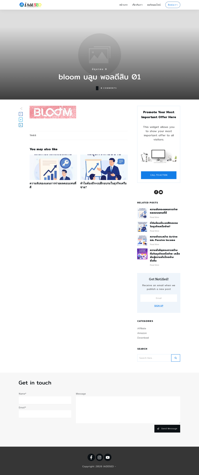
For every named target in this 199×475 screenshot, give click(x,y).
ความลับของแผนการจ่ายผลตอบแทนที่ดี (53, 173)
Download (143, 337)
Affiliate (141, 328)
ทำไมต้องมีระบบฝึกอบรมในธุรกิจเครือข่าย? (104, 173)
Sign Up (158, 305)
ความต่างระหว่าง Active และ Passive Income (164, 238)
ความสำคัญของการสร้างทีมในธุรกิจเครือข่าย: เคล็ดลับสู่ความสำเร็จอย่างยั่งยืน (165, 255)
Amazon (142, 333)
